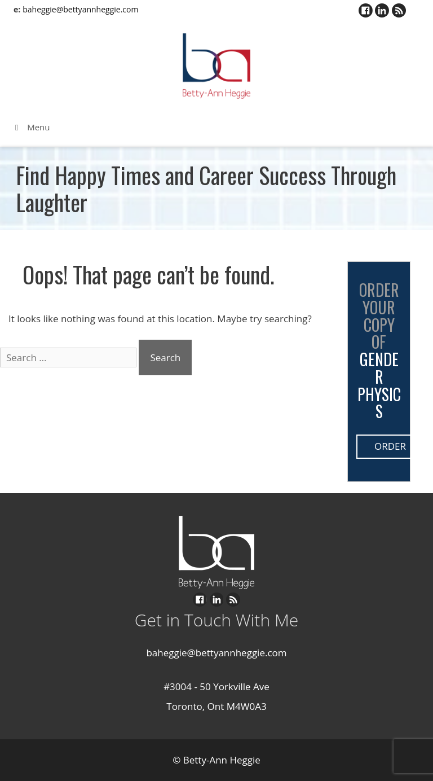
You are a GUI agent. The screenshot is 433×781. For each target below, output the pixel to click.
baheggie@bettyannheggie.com (80, 9)
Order (390, 446)
